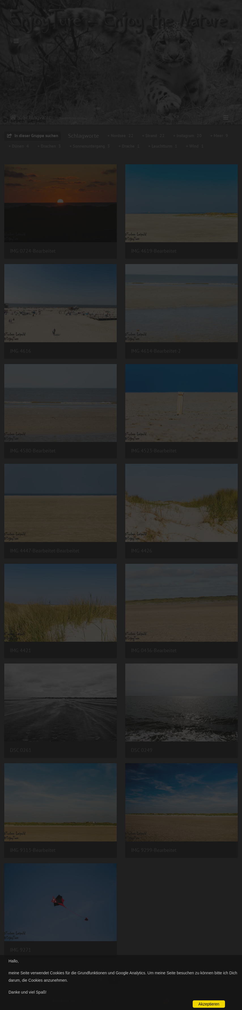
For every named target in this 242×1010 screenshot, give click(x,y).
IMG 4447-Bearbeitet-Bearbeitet (44, 551)
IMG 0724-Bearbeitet (33, 251)
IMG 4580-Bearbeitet (33, 451)
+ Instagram (187, 135)
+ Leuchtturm (162, 146)
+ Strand (153, 135)
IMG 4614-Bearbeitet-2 (156, 351)
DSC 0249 (141, 750)
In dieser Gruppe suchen (32, 135)
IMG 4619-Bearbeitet (154, 251)
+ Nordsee (120, 135)
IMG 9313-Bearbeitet (33, 850)
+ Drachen (49, 146)
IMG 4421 (20, 650)
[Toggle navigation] (16, 41)
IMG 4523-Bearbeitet (154, 451)
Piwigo (82, 1000)
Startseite (13, 117)
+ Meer (219, 135)
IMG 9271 (20, 950)
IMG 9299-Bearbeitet (154, 850)
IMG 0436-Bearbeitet (154, 650)
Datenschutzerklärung (139, 1000)
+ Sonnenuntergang (89, 146)
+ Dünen (19, 146)
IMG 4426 (141, 551)
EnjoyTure (176, 1000)
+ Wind (195, 146)
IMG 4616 (20, 351)
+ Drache (129, 146)
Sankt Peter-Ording (73, 118)
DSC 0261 (20, 750)
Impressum (103, 1000)
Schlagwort (37, 117)
